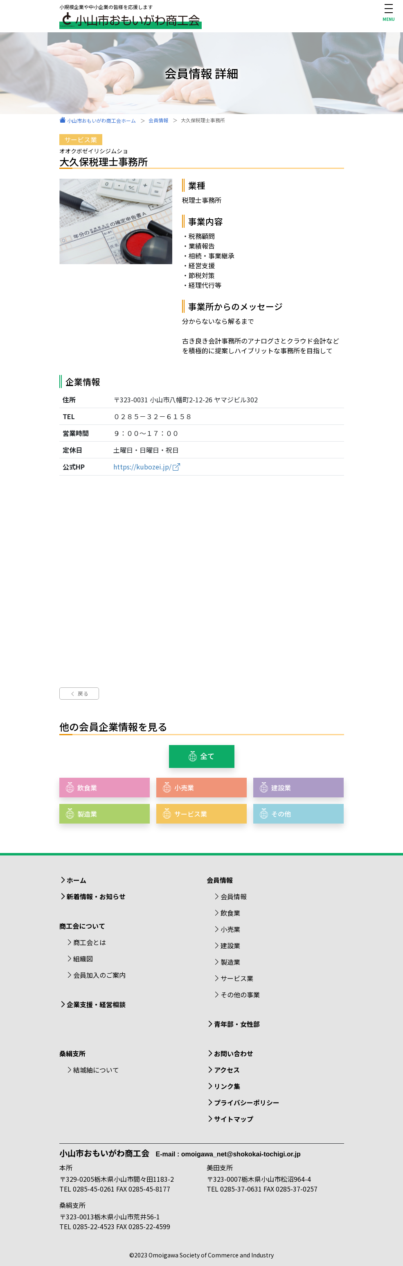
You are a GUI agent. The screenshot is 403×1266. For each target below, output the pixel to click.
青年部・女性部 (237, 1024)
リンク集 (227, 1086)
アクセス (227, 1070)
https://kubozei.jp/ (142, 466)
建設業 (230, 945)
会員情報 (234, 896)
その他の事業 (240, 994)
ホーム (76, 880)
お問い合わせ (233, 1053)
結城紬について (96, 1070)
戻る (79, 693)
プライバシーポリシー (246, 1102)
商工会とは (89, 942)
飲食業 (230, 913)
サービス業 (237, 978)
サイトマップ (233, 1119)
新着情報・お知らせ (96, 896)
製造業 (230, 962)
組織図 (83, 958)
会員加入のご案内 (99, 975)
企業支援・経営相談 (96, 1004)
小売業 (230, 929)
